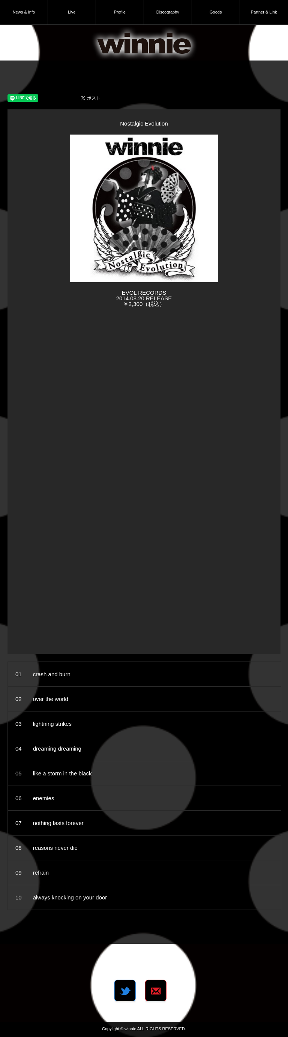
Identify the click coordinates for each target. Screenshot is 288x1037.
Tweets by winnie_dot (144, 961)
